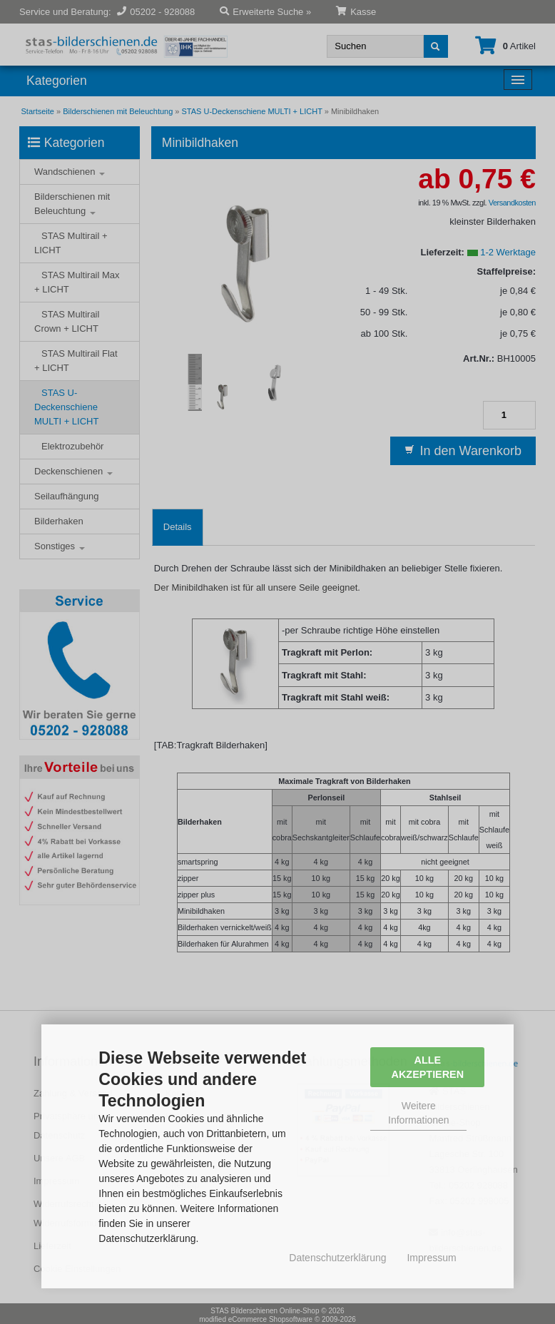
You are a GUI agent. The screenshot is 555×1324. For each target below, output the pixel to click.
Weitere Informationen (418, 1113)
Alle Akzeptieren (428, 1067)
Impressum (431, 1257)
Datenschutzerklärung (337, 1257)
